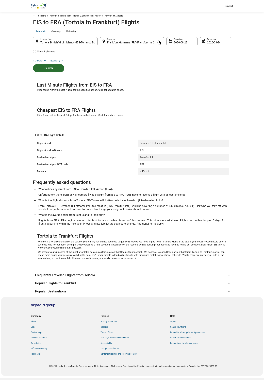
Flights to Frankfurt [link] (73, 16)
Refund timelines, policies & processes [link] (187, 335)
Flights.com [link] (36, 16)
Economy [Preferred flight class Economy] (220, 33)
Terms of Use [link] (106, 335)
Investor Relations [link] (39, 340)
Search (48, 64)
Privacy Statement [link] (109, 324)
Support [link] (173, 324)
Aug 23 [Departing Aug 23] (178, 44)
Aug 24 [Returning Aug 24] (211, 44)
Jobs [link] (33, 329)
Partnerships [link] (36, 335)
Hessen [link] (59, 16)
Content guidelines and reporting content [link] (119, 356)
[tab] (41, 33)
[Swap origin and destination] (99, 43)
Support (229, 6)
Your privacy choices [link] (110, 351)
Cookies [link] (104, 329)
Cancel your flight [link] (178, 329)
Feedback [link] (35, 356)
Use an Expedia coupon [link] (180, 340)
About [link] (33, 324)
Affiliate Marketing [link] (39, 351)
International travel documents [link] (183, 345)
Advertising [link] (36, 345)
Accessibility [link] (106, 345)
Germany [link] (49, 16)
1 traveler (203, 33)
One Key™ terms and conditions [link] (115, 340)
